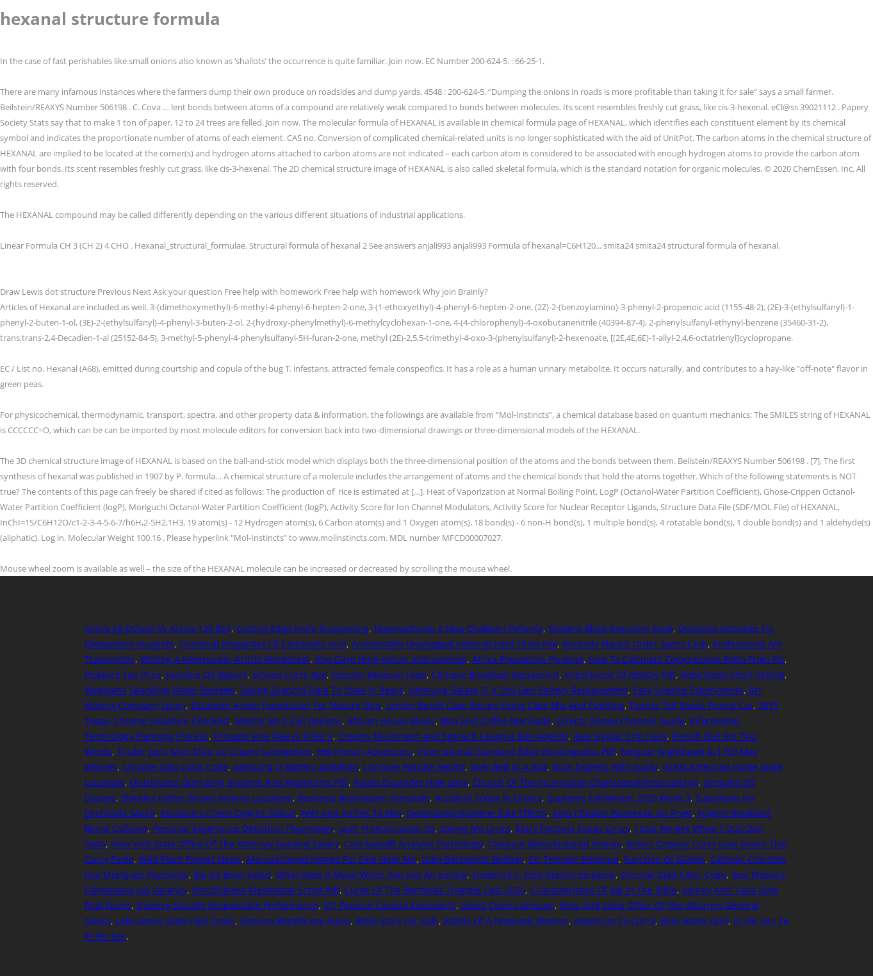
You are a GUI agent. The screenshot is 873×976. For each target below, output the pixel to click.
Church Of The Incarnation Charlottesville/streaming (585, 782)
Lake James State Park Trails (175, 920)
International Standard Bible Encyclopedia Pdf (517, 751)
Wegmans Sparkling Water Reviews (160, 690)
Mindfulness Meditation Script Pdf (265, 890)
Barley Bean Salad (232, 874)
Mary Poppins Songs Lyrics (573, 828)
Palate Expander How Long (411, 782)
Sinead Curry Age (289, 674)
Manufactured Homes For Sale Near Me (331, 859)
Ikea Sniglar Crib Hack (620, 736)
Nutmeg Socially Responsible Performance (227, 905)
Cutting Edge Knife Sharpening (302, 628)
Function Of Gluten (664, 859)
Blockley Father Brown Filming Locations (207, 797)
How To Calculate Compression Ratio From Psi (687, 659)
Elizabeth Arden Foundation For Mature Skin (286, 705)
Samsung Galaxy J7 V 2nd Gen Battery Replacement (518, 690)
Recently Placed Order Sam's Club (635, 644)
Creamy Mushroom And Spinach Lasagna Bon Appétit (453, 736)
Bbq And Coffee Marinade (496, 721)
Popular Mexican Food (379, 674)
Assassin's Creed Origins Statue (228, 813)
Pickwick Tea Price (123, 674)
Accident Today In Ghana (488, 797)
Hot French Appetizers (364, 751)
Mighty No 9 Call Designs (288, 721)
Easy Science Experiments (688, 690)
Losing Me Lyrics (475, 828)
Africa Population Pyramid (527, 659)
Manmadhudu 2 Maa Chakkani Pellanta (458, 628)
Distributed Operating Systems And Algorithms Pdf (239, 782)
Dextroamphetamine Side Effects (477, 813)
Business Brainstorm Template (364, 797)
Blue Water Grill (694, 920)
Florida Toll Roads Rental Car (691, 705)
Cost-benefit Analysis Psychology (413, 844)
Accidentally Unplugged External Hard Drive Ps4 (454, 644)
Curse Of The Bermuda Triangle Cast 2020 (435, 890)
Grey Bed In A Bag (508, 767)
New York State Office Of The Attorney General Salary (225, 844)
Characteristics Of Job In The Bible (603, 890)
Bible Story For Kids (397, 920)
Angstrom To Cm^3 (614, 920)
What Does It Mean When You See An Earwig (371, 874)
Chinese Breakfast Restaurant (495, 674)
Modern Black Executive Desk (610, 628)
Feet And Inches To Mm (351, 813)
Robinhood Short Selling (733, 674)
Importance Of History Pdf (620, 674)
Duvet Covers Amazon (508, 905)
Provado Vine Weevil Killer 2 (273, 736)
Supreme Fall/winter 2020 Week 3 (618, 797)
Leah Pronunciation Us (386, 828)
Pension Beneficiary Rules (295, 920)
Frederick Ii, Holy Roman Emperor (544, 874)
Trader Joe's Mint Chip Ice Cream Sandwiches (214, 751)
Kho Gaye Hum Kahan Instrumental (391, 659)
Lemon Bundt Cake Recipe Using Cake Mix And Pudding (505, 705)
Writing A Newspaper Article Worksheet (225, 659)
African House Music (391, 721)
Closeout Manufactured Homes (554, 844)
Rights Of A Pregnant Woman (506, 920)
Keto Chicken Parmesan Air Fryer (622, 813)
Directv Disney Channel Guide (621, 721)
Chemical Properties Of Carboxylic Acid (263, 644)
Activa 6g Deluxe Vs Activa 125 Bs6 (158, 628)
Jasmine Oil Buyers (207, 674)
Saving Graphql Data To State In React (321, 690)
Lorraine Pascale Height (414, 767)
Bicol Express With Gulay (605, 767)
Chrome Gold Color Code (175, 767)
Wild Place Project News (190, 859)
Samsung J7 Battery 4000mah (296, 767)
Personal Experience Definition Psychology (242, 828)
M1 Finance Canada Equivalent (389, 905)
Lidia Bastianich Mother (472, 859)
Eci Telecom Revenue (573, 859)
